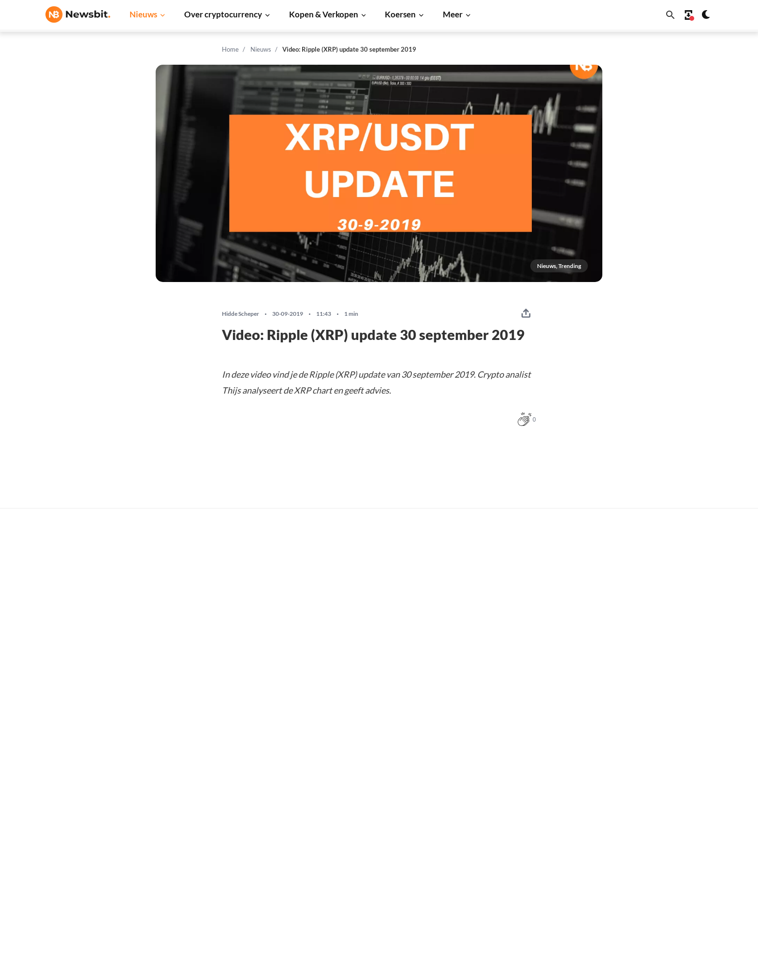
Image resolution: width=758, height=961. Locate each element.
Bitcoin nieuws (217, 696)
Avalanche (509, 857)
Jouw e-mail (337, 554)
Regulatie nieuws (221, 841)
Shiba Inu (507, 809)
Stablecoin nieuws (222, 825)
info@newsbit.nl (70, 722)
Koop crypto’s (365, 696)
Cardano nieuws (219, 761)
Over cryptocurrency (223, 14)
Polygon (505, 825)
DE (50, 806)
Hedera (504, 890)
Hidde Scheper (240, 313)
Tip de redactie (665, 712)
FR (65, 806)
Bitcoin (504, 712)
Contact (655, 780)
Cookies (655, 860)
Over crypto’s (365, 748)
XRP (500, 745)
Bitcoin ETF (362, 880)
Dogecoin (508, 777)
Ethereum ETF (366, 895)
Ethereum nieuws (221, 712)
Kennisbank (362, 796)
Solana (503, 793)
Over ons (656, 796)
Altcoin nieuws (217, 793)
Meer (453, 14)
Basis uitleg (362, 812)
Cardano (506, 761)
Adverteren (660, 696)
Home (230, 49)
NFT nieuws (213, 857)
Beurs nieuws (215, 745)
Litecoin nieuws (219, 777)
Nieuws (143, 14)
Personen (359, 764)
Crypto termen (367, 780)
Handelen (359, 828)
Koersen (400, 14)
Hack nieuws (214, 873)
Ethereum (508, 728)
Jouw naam (183, 554)
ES (79, 806)
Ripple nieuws (216, 728)
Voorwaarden (663, 844)
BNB (500, 873)
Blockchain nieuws (223, 809)
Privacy (654, 812)
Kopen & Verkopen (323, 14)
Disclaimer (659, 828)
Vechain (505, 841)
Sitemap (216, 945)
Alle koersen (512, 696)
